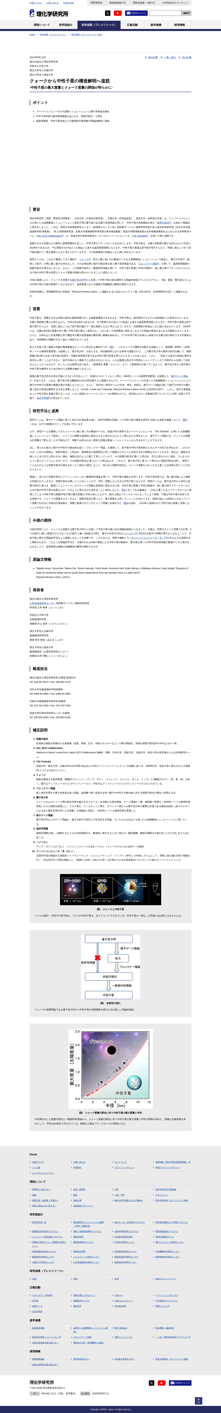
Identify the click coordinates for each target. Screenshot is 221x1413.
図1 (112, 347)
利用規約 (77, 1167)
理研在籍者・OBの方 (144, 2)
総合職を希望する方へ (124, 1359)
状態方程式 (164, 222)
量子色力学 (79, 280)
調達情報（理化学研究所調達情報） (173, 1162)
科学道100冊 (120, 1306)
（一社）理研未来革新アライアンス (173, 1337)
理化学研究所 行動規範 (166, 1189)
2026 (34, 1279)
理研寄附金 (96, 2)
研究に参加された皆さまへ (44, 1206)
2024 (116, 1279)
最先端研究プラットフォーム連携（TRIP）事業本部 (88, 1224)
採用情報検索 (38, 1359)
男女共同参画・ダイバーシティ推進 (172, 1200)
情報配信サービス (81, 1301)
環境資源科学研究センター (126, 1257)
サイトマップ (120, 1162)
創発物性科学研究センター (168, 1257)
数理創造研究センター (83, 1242)
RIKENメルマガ (138, 13)
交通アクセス (36, 3)
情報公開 (77, 1200)
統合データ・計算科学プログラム (129, 1222)
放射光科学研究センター (125, 1262)
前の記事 (153, 57)
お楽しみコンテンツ (123, 1301)
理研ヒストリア (163, 1306)
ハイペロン (130, 533)
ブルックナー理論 (148, 263)
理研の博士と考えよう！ (84, 1295)
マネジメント (162, 1195)
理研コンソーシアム (123, 1337)
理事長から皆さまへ (41, 1189)
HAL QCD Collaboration (50, 236)
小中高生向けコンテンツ (175, 2)
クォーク (85, 259)
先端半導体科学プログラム (126, 1231)
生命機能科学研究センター (168, 1251)
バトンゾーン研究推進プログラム (47, 1237)
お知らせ (118, 1295)
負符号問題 (44, 398)
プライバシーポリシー (124, 1167)
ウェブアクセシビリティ (43, 1173)
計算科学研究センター (124, 1242)
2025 (75, 1279)
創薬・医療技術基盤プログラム (87, 1231)
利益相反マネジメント (83, 1206)
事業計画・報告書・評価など (45, 1200)
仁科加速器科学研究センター (86, 1262)
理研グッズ (37, 1306)
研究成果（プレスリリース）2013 (86, 34)
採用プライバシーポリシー (168, 1167)
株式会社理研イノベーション (46, 1337)
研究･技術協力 (121, 1328)
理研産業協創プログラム (167, 1231)
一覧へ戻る (170, 57)
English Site (68, 3)
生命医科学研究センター (125, 1251)
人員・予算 (119, 1195)
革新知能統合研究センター (44, 1251)
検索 (185, 13)
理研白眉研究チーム (165, 1237)
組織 (34, 1195)
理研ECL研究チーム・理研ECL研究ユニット (49, 1244)
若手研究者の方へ (81, 1359)
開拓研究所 (78, 1237)
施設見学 (77, 1306)
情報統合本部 (79, 1251)
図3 (123, 490)
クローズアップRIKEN (42, 1295)
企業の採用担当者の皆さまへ (45, 1343)
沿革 (116, 1189)
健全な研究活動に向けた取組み (128, 1200)
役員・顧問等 (79, 1189)
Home (32, 34)
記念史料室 (37, 1311)
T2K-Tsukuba (140, 236)
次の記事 (186, 57)
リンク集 (36, 1167)
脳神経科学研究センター (43, 1257)
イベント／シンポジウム (167, 1295)
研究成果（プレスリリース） (53, 34)
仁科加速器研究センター (43, 603)
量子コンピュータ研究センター (170, 1242)
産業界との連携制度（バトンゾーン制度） (90, 1330)
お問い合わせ (53, 3)
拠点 (75, 1195)
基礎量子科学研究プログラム (45, 1231)
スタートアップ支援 (82, 1337)
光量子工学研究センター (43, 1262)
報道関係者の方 (117, 2)
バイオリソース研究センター (86, 1257)
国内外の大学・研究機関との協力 (88, 1343)
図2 (185, 419)
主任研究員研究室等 (123, 1237)
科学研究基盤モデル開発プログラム (172, 1222)
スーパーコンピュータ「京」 (150, 537)
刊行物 (35, 1301)
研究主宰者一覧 (39, 1222)
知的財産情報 (38, 1328)
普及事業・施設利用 (165, 1328)
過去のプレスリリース (166, 1279)
